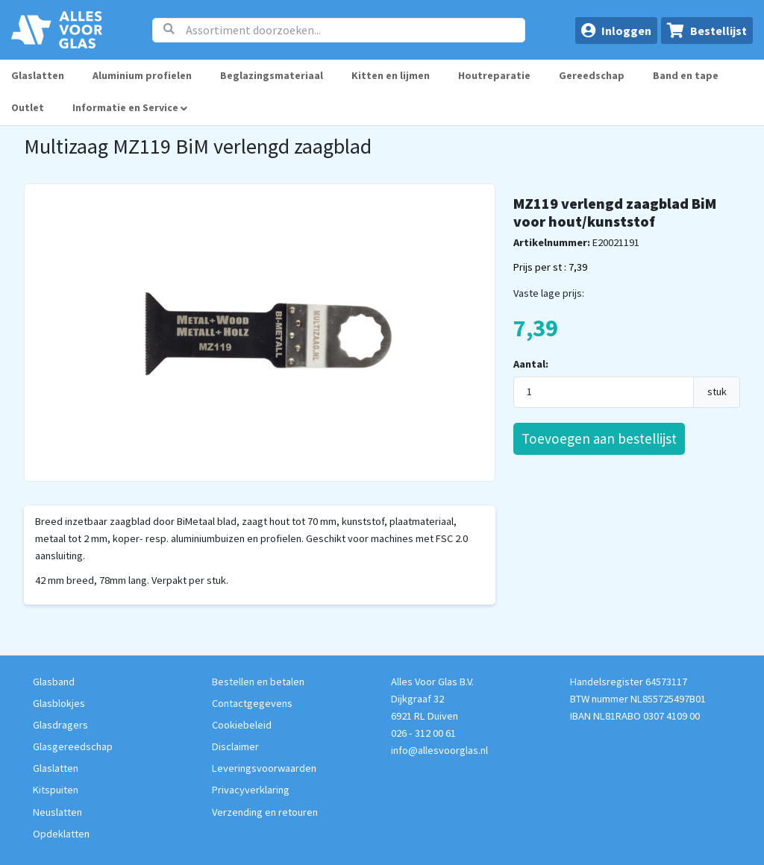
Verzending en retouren (265, 812)
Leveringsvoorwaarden (264, 768)
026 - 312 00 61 (423, 733)
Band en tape (685, 75)
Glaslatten (37, 75)
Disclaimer (235, 746)
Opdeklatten (61, 833)
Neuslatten (57, 812)
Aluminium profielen (142, 75)
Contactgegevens (252, 703)
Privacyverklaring (250, 789)
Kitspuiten (55, 789)
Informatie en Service (129, 107)
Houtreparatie (494, 75)
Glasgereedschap (73, 746)
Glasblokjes (59, 703)
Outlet (27, 107)
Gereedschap (591, 75)
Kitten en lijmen (390, 75)
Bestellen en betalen (258, 681)
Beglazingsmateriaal (271, 75)
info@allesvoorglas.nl (439, 750)
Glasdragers (60, 725)
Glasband (54, 681)
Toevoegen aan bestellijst (599, 438)
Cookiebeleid (242, 725)
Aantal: (530, 364)
